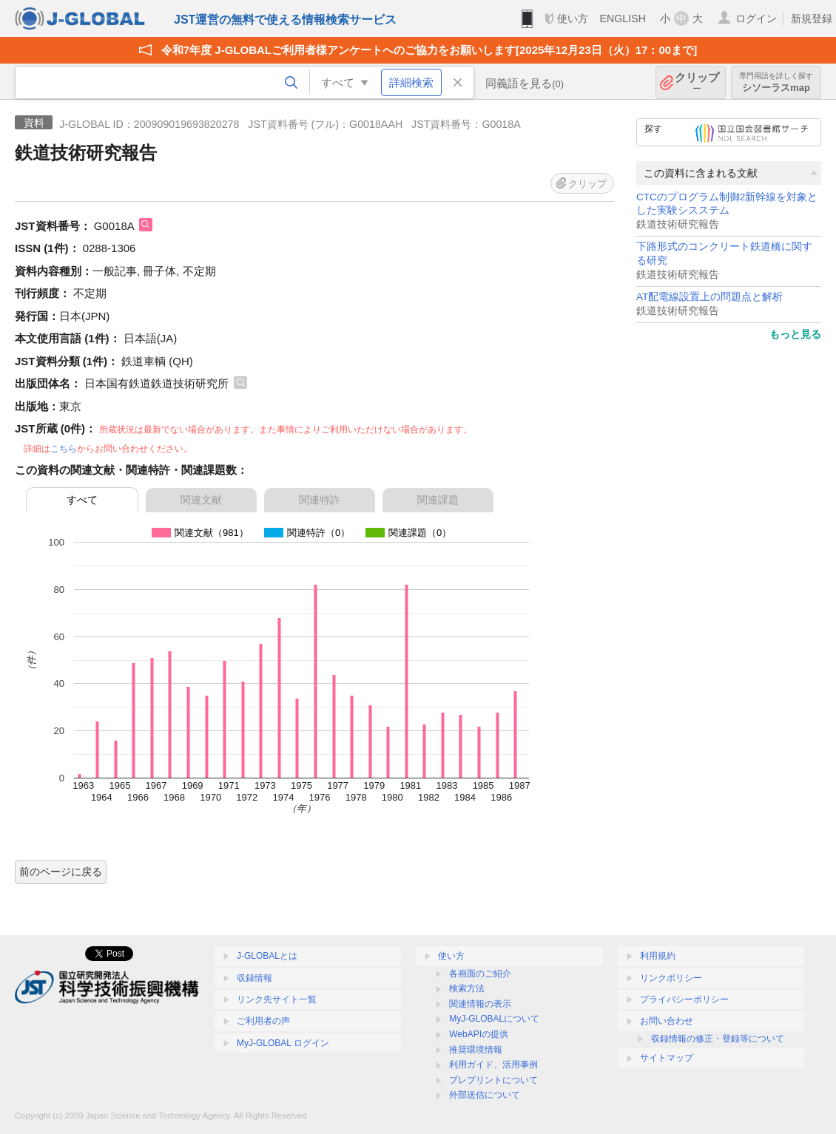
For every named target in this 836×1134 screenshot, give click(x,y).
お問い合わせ (666, 1021)
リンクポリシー (671, 978)
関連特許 (319, 500)
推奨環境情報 (475, 1050)
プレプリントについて (493, 1080)
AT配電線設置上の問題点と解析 (709, 296)
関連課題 (438, 500)
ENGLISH (622, 18)
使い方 (572, 18)
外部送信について (484, 1095)
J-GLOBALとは (267, 956)
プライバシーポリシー (684, 999)
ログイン (756, 18)
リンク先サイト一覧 (277, 999)
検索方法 (467, 988)
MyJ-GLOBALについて (494, 1019)
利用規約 (657, 956)
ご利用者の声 (263, 1021)
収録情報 (254, 978)
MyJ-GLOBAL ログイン (283, 1043)
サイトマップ (666, 1058)
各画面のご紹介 (480, 973)
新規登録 (811, 18)
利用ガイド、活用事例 (493, 1064)
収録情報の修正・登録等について (717, 1038)
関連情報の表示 (480, 1004)
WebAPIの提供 (478, 1034)
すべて (82, 500)
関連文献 (201, 500)
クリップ (697, 82)
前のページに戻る (60, 871)
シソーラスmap (776, 82)
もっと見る (795, 334)
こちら (63, 449)
